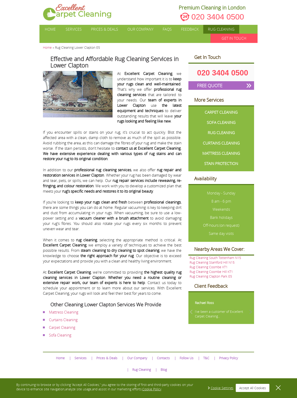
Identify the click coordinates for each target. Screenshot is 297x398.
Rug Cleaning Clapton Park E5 (211, 276)
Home (50, 29)
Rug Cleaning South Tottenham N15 (215, 258)
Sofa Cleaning (60, 335)
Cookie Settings (222, 388)
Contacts (163, 358)
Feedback (190, 29)
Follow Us (187, 358)
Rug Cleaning (221, 29)
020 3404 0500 (217, 16)
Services (74, 29)
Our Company (140, 29)
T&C (206, 358)
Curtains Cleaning (63, 319)
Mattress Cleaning (63, 312)
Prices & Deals (104, 29)
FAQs (167, 29)
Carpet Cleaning (62, 327)
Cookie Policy (151, 389)
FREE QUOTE (209, 85)
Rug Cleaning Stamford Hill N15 (212, 262)
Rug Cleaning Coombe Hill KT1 (211, 271)
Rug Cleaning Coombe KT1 (209, 267)
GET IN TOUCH (234, 38)
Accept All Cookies (252, 388)
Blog (164, 369)
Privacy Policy (228, 358)
